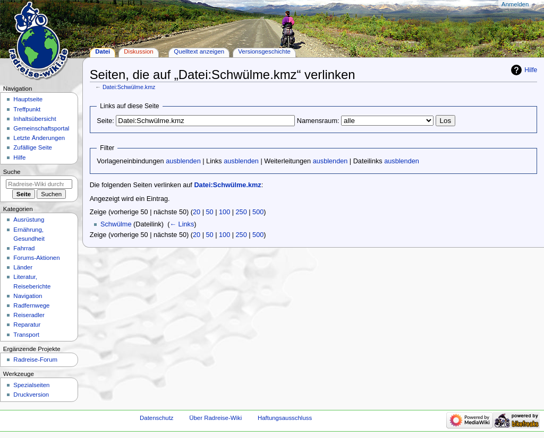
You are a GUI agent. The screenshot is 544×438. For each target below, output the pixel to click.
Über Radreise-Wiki (215, 418)
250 (241, 212)
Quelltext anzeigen (199, 51)
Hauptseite (27, 99)
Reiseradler (29, 315)
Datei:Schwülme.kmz (129, 87)
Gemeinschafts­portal (41, 128)
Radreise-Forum (35, 359)
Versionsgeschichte (264, 51)
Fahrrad (24, 248)
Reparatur (26, 324)
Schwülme (116, 224)
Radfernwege (31, 305)
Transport (26, 334)
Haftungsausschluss (285, 418)
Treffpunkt (26, 109)
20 (196, 212)
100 (224, 212)
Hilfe (530, 70)
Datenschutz (157, 418)
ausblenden (183, 161)
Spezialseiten (31, 385)
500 (258, 212)
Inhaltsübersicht (34, 119)
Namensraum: (318, 121)
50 (210, 212)
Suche (12, 172)
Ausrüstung (28, 219)
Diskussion (138, 51)
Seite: (105, 121)
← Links (181, 224)
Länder (22, 267)
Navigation (27, 296)
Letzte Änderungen (39, 138)
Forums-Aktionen (36, 258)
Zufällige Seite (32, 147)
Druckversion (31, 394)
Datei (102, 51)
